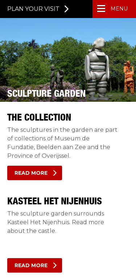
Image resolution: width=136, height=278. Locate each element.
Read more (31, 173)
